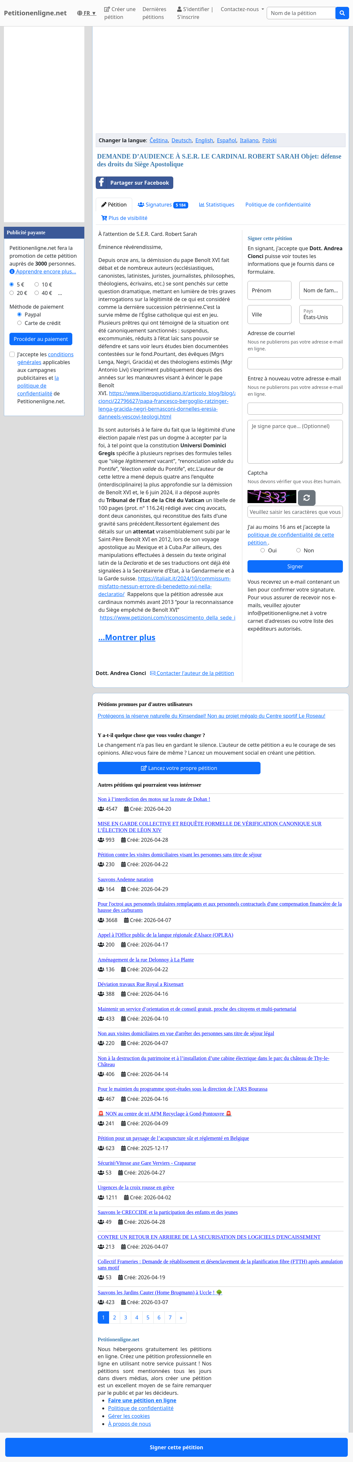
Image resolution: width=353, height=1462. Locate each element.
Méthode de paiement (36, 306)
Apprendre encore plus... (42, 271)
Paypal (33, 314)
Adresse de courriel (271, 333)
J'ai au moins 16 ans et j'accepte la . (290, 534)
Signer (295, 566)
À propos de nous (129, 1423)
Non (309, 550)
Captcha (257, 472)
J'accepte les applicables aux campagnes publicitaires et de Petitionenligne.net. (45, 378)
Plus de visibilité (124, 218)
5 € (20, 284)
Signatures (163, 204)
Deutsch (182, 140)
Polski (269, 140)
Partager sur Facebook (132, 183)
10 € (47, 284)
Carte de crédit (43, 323)
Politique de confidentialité (278, 204)
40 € (47, 293)
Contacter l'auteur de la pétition (192, 673)
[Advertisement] (221, 82)
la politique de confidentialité (38, 385)
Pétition (114, 204)
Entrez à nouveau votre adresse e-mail (294, 378)
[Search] (301, 13)
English (204, 140)
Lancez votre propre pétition (179, 768)
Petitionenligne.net (35, 12)
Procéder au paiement (41, 339)
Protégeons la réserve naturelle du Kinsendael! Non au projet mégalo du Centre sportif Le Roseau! (211, 716)
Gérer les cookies (129, 1416)
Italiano (249, 140)
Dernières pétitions (154, 13)
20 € (22, 293)
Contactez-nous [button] (240, 9)
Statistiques (216, 204)
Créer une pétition (119, 13)
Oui (272, 550)
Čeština (159, 140)
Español (226, 140)
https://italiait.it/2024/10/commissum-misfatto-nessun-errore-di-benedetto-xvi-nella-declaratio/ (164, 586)
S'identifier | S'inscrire (195, 13)
